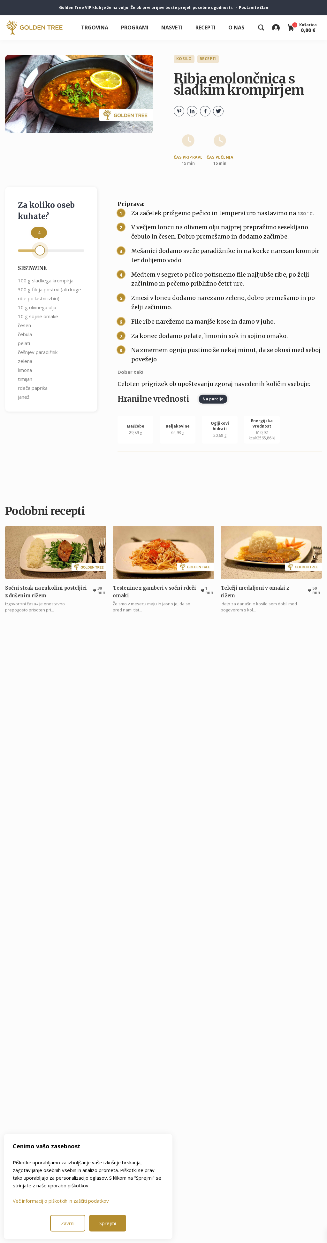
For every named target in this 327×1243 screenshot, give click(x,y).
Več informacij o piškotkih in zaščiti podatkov (61, 1201)
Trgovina (94, 27)
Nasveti (172, 27)
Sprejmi (107, 1223)
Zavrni (67, 1223)
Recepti (205, 27)
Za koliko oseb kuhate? (46, 210)
